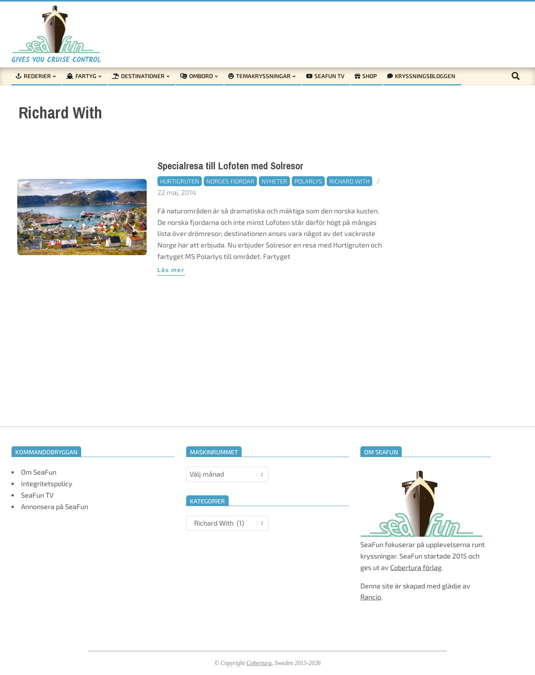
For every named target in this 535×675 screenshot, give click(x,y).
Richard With (349, 181)
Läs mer (171, 269)
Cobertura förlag (416, 567)
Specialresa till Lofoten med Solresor (230, 166)
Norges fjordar (230, 181)
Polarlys (308, 181)
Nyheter (274, 181)
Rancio (370, 597)
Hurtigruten (179, 181)
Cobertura (259, 663)
